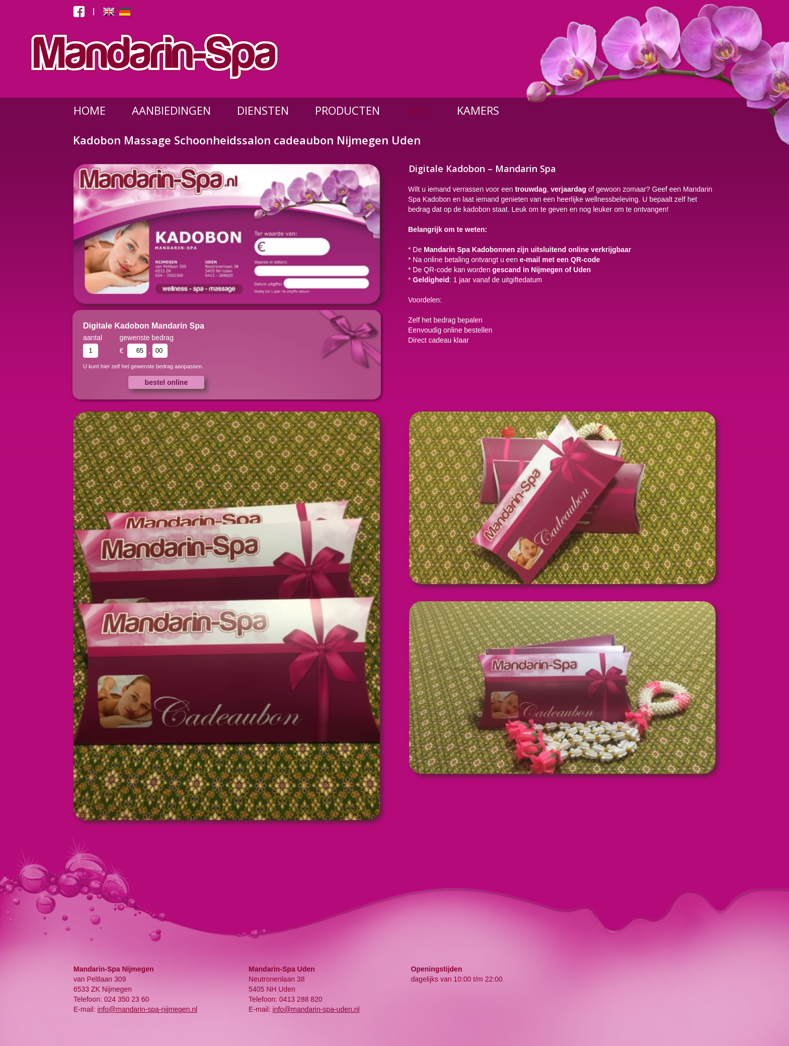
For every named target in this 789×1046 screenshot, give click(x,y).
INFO (418, 110)
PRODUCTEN (347, 110)
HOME (89, 110)
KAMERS (478, 110)
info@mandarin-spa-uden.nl (316, 1009)
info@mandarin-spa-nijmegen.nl (147, 1009)
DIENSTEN (263, 110)
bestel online (166, 382)
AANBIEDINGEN (171, 110)
